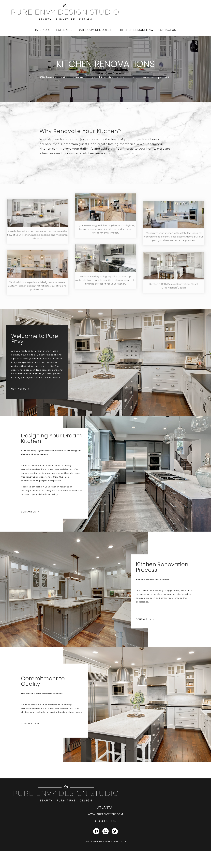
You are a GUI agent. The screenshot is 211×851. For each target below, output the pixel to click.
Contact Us (167, 29)
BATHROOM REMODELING (96, 29)
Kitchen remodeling (136, 29)
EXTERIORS (64, 29)
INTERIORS (43, 29)
